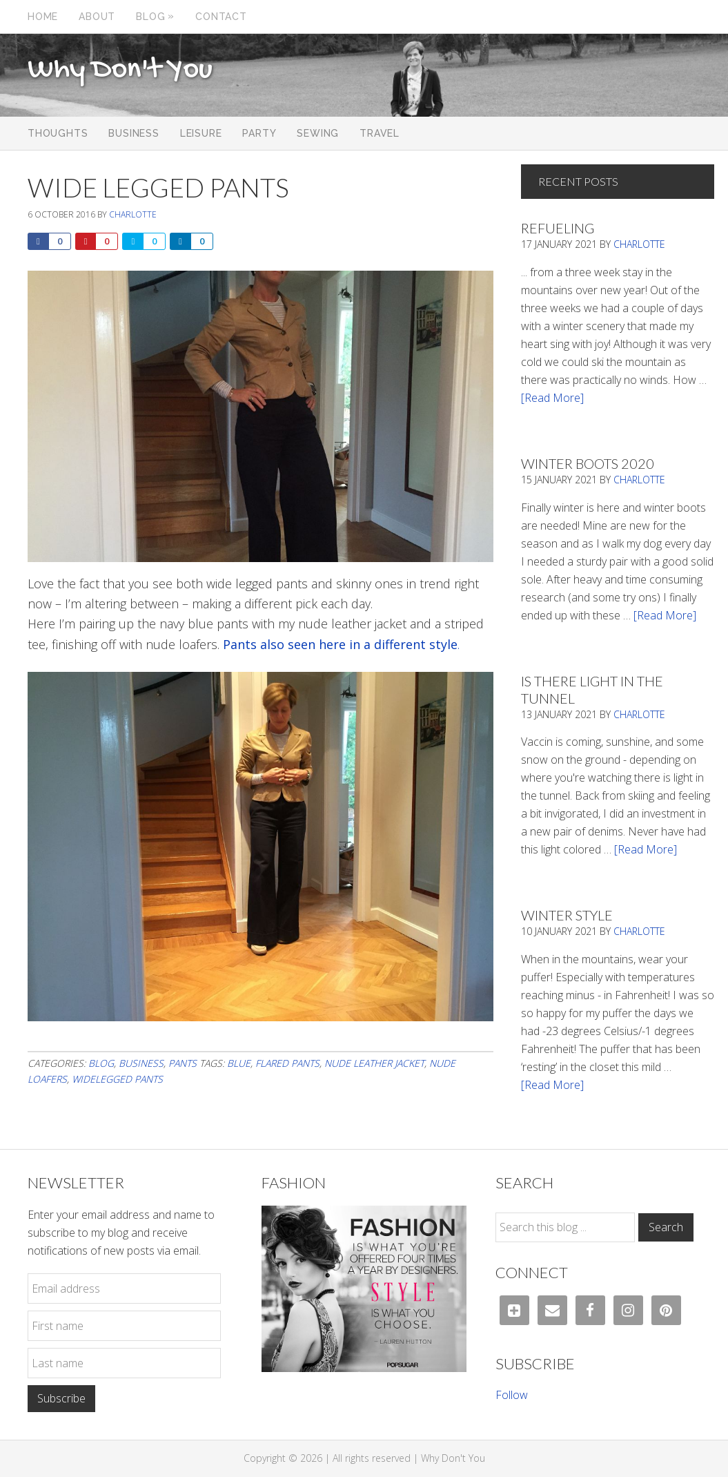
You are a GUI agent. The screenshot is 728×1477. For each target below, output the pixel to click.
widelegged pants (117, 1078)
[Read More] (552, 397)
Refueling (557, 228)
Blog (101, 1063)
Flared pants (287, 1063)
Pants (182, 1063)
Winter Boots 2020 (587, 463)
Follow (511, 1394)
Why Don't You (120, 70)
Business (141, 1063)
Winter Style (567, 915)
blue (238, 1063)
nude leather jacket (374, 1063)
